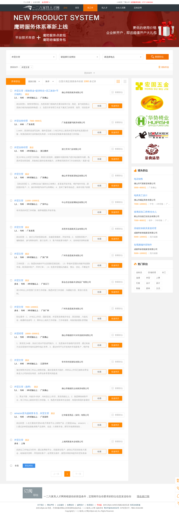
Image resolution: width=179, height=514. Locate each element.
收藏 (99, 106)
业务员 (139, 272)
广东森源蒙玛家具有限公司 (73, 122)
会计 (148, 283)
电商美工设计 (140, 195)
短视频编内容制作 (143, 244)
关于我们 (40, 505)
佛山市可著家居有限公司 (144, 183)
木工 (164, 272)
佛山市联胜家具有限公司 (72, 92)
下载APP (126, 2)
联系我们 (90, 505)
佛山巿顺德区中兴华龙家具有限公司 (77, 335)
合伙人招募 (121, 8)
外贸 (148, 278)
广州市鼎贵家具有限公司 (72, 255)
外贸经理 (18, 333)
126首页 (119, 2)
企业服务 (60, 505)
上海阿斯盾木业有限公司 (72, 441)
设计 (158, 283)
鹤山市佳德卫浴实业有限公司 (146, 216)
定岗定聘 (138, 8)
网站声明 (50, 505)
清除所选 (164, 67)
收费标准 (70, 505)
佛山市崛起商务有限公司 (144, 200)
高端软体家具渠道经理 (145, 228)
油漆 (138, 278)
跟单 (148, 288)
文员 (158, 288)
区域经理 (152, 272)
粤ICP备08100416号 (111, 508)
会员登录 (45, 2)
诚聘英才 (80, 505)
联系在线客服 (135, 505)
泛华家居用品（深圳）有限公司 (75, 415)
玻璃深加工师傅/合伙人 (145, 212)
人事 (158, 278)
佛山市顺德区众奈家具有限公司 (75, 388)
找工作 (90, 8)
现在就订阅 (143, 496)
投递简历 (115, 106)
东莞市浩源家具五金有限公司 (74, 229)
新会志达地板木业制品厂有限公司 (76, 282)
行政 (138, 283)
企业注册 (36, 2)
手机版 (99, 505)
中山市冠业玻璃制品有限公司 (74, 202)
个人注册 (26, 2)
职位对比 (29, 465)
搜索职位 (157, 57)
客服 (138, 288)
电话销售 (138, 179)
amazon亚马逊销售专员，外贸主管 (31, 413)
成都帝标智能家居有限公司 (145, 233)
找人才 (104, 8)
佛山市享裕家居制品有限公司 (74, 176)
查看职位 (117, 92)
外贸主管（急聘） (23, 387)
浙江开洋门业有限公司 (71, 149)
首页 (77, 8)
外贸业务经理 (21, 121)
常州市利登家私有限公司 (72, 362)
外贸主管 (27, 67)
